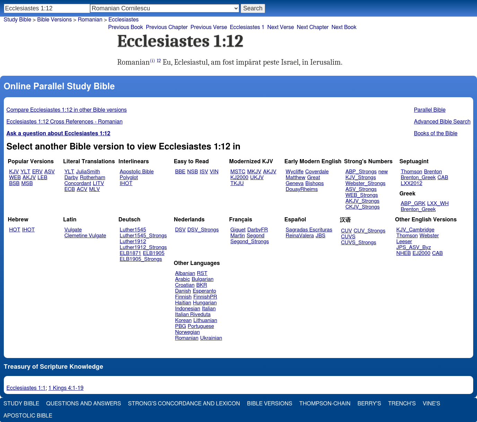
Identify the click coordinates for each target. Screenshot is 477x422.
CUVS (348, 236)
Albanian (185, 273)
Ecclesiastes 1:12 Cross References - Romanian (65, 122)
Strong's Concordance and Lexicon (184, 403)
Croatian (184, 285)
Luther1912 (133, 241)
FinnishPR (205, 297)
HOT (14, 229)
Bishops (314, 183)
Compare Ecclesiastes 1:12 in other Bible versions (67, 110)
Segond (255, 235)
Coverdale (317, 171)
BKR (201, 285)
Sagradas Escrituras (309, 229)
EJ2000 (421, 253)
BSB (14, 183)
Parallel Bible (429, 110)
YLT (25, 171)
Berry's (369, 403)
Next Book (343, 27)
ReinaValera (300, 235)
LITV (98, 183)
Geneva (295, 183)
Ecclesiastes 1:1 (26, 388)
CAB (442, 177)
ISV (204, 171)
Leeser (404, 241)
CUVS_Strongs (358, 242)
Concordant (77, 183)
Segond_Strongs (250, 241)
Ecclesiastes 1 (247, 27)
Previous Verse (209, 27)
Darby (71, 177)
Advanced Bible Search (442, 122)
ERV (37, 171)
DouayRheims (302, 189)
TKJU (237, 183)
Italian (209, 308)
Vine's (431, 403)
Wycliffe (294, 171)
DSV (180, 229)
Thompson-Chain (324, 403)
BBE (180, 171)
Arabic (182, 279)
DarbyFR (257, 229)
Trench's (402, 403)
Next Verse (280, 27)
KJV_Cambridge (415, 229)
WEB (15, 177)
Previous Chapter (167, 27)
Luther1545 (133, 229)
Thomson (411, 171)
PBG (180, 326)
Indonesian (187, 308)
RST (202, 273)
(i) (152, 61)
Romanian (90, 19)
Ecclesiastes (124, 19)
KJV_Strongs (360, 177)
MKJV (254, 171)
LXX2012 (411, 183)
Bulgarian (203, 279)
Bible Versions (54, 19)
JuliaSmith (88, 171)
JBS (320, 235)
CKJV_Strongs (362, 207)
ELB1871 (130, 253)
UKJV (257, 177)
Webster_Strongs (365, 183)
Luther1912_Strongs (143, 247)
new (383, 171)
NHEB (403, 253)
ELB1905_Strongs (141, 259)
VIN (214, 171)
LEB (42, 177)
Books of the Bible (436, 133)
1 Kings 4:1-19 (66, 388)
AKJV (29, 177)
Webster (429, 235)
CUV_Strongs (369, 230)
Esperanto (204, 291)
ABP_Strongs (360, 171)
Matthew (295, 177)
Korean (183, 320)
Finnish (183, 297)
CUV (346, 230)
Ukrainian (211, 338)
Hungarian (205, 302)
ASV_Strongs (360, 189)
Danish (183, 291)
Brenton (433, 171)
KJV (14, 171)
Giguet (238, 229)
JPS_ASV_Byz (413, 247)
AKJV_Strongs (362, 201)
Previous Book (125, 27)
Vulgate (73, 229)
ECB (69, 189)
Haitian (183, 302)
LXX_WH (438, 203)
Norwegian (187, 332)
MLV (94, 189)
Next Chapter (313, 27)
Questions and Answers (83, 403)
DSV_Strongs (203, 229)
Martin (238, 235)
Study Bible (17, 19)
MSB (27, 183)
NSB (192, 171)
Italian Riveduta (192, 314)
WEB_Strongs (361, 195)
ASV (49, 171)
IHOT (126, 183)
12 (159, 61)
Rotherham (92, 177)
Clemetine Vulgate (85, 235)
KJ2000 (240, 177)
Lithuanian (205, 320)
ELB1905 (153, 253)
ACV (82, 189)
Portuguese (201, 326)
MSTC (238, 171)
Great (313, 177)
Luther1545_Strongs (143, 235)
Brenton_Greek (418, 177)
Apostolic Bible (27, 416)
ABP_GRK (413, 203)
